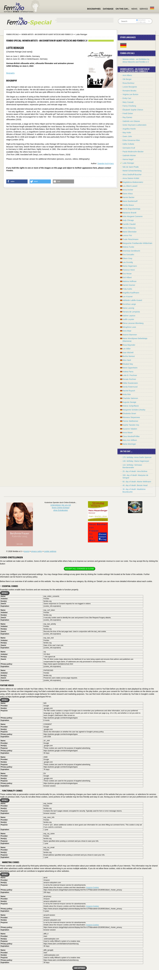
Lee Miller (127, 349)
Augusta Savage (129, 402)
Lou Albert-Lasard (130, 186)
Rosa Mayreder (129, 345)
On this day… (122, 9)
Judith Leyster (128, 319)
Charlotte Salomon (130, 398)
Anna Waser (128, 432)
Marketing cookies (9, 862)
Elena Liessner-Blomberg (133, 323)
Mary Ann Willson (130, 440)
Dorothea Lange (129, 304)
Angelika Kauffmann (131, 293)
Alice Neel (127, 360)
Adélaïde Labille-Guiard (132, 300)
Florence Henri (129, 270)
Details (5, 593)
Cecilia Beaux (128, 205)
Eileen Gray (127, 258)
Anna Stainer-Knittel (131, 178)
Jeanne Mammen (130, 335)
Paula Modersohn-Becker (133, 152)
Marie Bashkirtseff (130, 201)
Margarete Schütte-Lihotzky (134, 410)
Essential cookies (9, 586)
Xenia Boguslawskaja (131, 209)
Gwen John (127, 136)
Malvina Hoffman (129, 281)
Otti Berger (127, 79)
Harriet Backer (128, 197)
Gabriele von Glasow (131, 121)
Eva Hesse (127, 274)
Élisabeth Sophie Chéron (133, 110)
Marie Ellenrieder (130, 232)
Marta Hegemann (130, 266)
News (134, 9)
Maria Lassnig (128, 308)
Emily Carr (127, 98)
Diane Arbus (128, 194)
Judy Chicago (128, 220)
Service (144, 9)
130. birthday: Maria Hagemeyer (136, 461)
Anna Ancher (128, 190)
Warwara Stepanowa (131, 417)
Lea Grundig (128, 262)
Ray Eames (127, 117)
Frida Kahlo (127, 289)
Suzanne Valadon (130, 429)
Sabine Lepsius (129, 316)
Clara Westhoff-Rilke (131, 436)
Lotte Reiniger (128, 163)
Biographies (94, 9)
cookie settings (50, 551)
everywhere (141, 20)
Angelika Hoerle (129, 129)
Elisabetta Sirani (129, 413)
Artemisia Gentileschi (131, 251)
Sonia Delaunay (129, 228)
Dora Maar (127, 331)
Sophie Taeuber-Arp (131, 425)
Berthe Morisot (129, 356)
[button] (17, 181)
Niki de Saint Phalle (131, 167)
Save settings (79, 968)
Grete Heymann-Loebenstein (134, 125)
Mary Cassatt (128, 102)
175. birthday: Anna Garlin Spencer (137, 457)
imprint (26, 551)
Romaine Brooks (129, 91)
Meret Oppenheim (130, 368)
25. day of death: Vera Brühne (135, 471)
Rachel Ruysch (129, 391)
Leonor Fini (127, 235)
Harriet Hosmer (129, 285)
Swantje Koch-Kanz (105, 163)
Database (108, 9)
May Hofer (127, 132)
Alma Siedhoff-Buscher (132, 174)
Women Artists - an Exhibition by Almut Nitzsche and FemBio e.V (47, 34)
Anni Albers (127, 75)
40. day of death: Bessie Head (135, 485)
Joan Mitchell (128, 352)
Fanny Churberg (129, 106)
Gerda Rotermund (130, 387)
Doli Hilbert (127, 277)
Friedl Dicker (128, 113)
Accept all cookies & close (79, 569)
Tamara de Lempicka (131, 312)
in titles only (141, 22)
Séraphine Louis (129, 327)
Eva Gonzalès (128, 254)
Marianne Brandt (129, 213)
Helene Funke (128, 247)
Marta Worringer (129, 444)
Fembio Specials (12, 34)
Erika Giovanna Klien (131, 140)
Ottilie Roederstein (130, 383)
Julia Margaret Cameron (132, 216)
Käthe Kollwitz (128, 144)
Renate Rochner (129, 379)
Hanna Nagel (128, 159)
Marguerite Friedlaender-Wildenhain (137, 243)
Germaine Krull (129, 148)
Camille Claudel (129, 224)
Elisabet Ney (128, 364)
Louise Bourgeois (130, 87)
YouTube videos (7, 685)
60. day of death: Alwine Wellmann (137, 482)
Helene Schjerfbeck (131, 406)
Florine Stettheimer (130, 421)
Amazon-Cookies (92, 887)
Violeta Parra (128, 372)
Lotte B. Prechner (130, 375)
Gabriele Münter (129, 155)
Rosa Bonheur (128, 83)
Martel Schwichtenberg (132, 171)
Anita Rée (127, 394)
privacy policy (36, 551)
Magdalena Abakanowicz (133, 182)
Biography (10, 73)
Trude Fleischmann (130, 239)
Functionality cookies (11, 790)
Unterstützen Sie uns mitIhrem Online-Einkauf (60, 507)
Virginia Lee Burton (130, 94)
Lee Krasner (128, 296)
